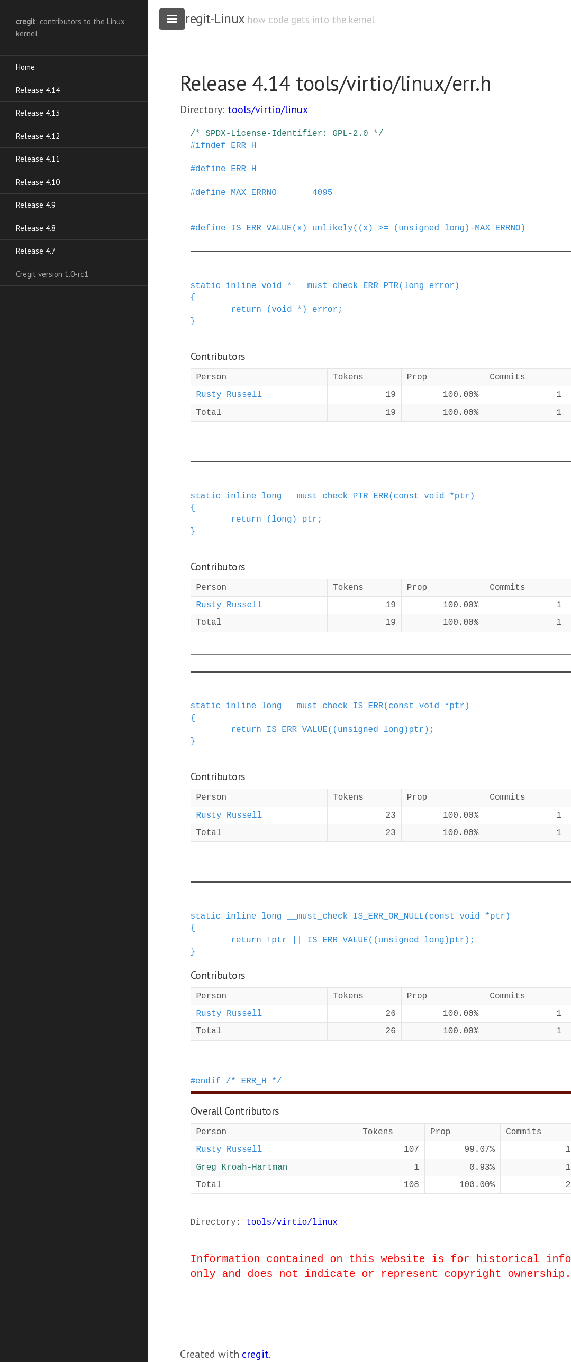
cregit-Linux (212, 18)
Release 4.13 (38, 113)
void (271, 286)
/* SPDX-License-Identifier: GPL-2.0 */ (287, 134)
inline (241, 286)
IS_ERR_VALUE (261, 228)
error (442, 286)
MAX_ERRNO (253, 193)
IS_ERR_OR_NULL (388, 916)
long (414, 286)
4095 (322, 193)
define (210, 169)
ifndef (210, 146)
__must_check (327, 286)
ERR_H (243, 146)
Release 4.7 (36, 251)
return (246, 310)
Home (25, 67)
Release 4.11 (38, 159)
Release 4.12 (38, 136)
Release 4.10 (38, 182)
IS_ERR (368, 706)
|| (297, 940)
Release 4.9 (36, 205)
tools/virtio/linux (268, 109)
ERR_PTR (380, 286)
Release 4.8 (36, 228)
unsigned (358, 730)
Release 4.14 (38, 90)
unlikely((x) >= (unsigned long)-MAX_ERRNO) (418, 228)
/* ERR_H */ (254, 1081)
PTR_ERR (370, 496)
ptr (462, 496)
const (406, 496)
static (206, 286)
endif (208, 1081)
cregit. (256, 1354)
